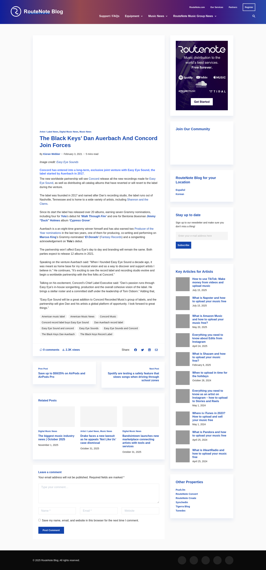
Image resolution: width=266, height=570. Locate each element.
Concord (94, 178)
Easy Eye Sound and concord (58, 328)
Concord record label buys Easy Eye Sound (65, 322)
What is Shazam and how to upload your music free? (209, 357)
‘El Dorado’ (91, 237)
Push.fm (180, 489)
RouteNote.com (197, 7)
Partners (233, 7)
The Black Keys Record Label (96, 334)
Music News (156, 16)
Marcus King (48, 237)
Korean (180, 194)
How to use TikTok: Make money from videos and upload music (208, 282)
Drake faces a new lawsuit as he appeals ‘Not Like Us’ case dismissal (98, 439)
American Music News (82, 316)
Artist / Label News (49, 132)
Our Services (216, 7)
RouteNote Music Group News (193, 16)
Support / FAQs (109, 16)
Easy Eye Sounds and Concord (121, 328)
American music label (53, 316)
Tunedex (181, 510)
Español (180, 190)
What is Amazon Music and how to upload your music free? (208, 319)
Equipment (132, 16)
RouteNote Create (186, 498)
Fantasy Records (111, 237)
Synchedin (182, 502)
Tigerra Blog (183, 506)
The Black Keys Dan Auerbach (58, 334)
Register (249, 7)
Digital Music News (69, 132)
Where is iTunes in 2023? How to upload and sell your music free (208, 417)
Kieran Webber (51, 154)
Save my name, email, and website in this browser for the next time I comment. (88, 520)
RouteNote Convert (187, 494)
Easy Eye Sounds (67, 162)
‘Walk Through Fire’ (94, 216)
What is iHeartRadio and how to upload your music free (209, 454)
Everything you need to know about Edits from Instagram (207, 338)
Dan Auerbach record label (108, 322)
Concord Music (108, 316)
